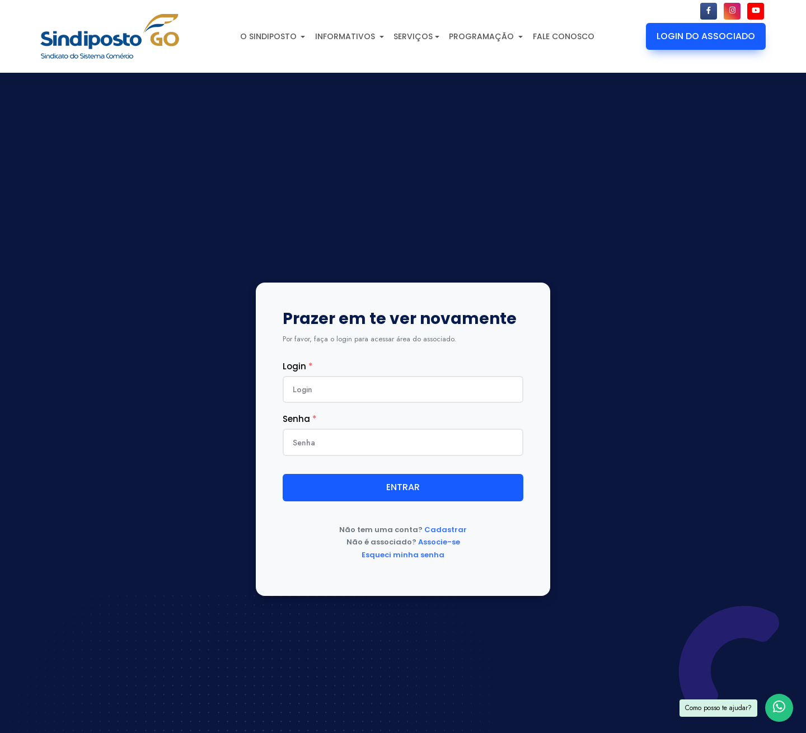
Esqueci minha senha (403, 554)
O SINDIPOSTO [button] (269, 36)
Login (298, 366)
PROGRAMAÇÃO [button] (482, 36)
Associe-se (439, 542)
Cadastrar (445, 529)
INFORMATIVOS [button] (346, 36)
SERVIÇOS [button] (413, 36)
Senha (300, 419)
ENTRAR (403, 487)
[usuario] (403, 389)
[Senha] (403, 442)
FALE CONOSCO (563, 36)
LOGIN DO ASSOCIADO (706, 36)
